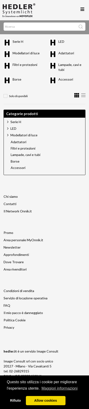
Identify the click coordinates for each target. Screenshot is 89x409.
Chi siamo (11, 198)
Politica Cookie (15, 321)
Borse (17, 81)
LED (61, 43)
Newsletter (12, 249)
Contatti (10, 205)
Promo (8, 234)
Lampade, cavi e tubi (25, 156)
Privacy (9, 329)
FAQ (7, 307)
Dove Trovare (14, 263)
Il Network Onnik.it (18, 213)
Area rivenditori (15, 271)
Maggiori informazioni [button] (60, 388)
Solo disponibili (18, 97)
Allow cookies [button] (45, 400)
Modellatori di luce (26, 54)
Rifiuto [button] (15, 400)
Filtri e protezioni (25, 66)
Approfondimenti (16, 256)
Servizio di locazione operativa (25, 299)
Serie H (18, 43)
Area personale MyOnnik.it (23, 241)
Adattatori (66, 54)
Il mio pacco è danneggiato (23, 314)
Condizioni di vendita (19, 292)
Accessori (65, 81)
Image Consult (47, 353)
